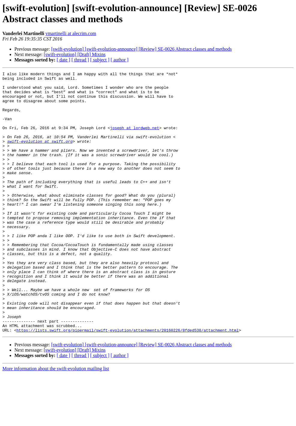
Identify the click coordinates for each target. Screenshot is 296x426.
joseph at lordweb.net (134, 139)
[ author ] (120, 59)
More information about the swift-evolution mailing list (55, 420)
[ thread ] (80, 59)
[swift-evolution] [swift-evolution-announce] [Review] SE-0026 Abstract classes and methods (141, 49)
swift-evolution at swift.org (40, 155)
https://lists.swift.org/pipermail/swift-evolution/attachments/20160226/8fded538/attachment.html (127, 382)
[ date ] (63, 59)
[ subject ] (99, 59)
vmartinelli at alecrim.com (70, 33)
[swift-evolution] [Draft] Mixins (75, 54)
